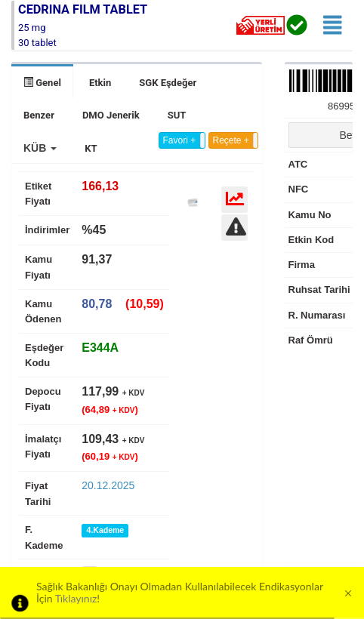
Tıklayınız (76, 598)
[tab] (100, 347)
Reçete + (231, 140)
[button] (40, 148)
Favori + (179, 140)
